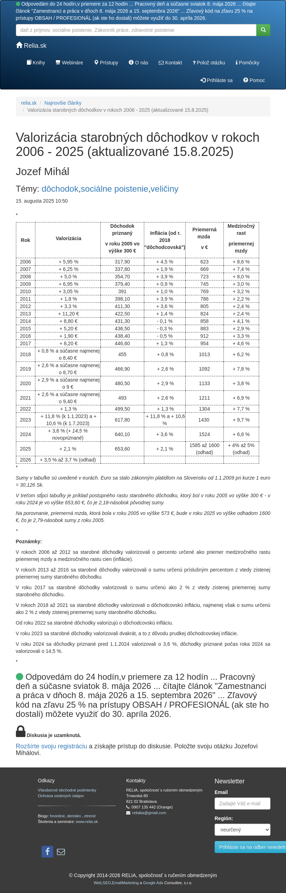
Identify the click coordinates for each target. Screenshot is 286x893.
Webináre (69, 62)
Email (221, 792)
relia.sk (29, 103)
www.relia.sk (87, 821)
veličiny (165, 188)
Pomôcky (247, 62)
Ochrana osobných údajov (61, 796)
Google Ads (153, 883)
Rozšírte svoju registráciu (51, 746)
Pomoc (254, 80)
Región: (224, 818)
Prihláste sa (216, 80)
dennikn (74, 816)
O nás (138, 62)
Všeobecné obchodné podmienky (67, 790)
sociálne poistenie (114, 188)
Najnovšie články (63, 103)
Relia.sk (31, 45)
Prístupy (106, 62)
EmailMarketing (125, 883)
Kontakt (170, 62)
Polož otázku (209, 62)
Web (97, 883)
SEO (107, 883)
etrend (89, 816)
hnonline (57, 816)
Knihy (36, 62)
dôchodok (60, 188)
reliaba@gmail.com (149, 813)
